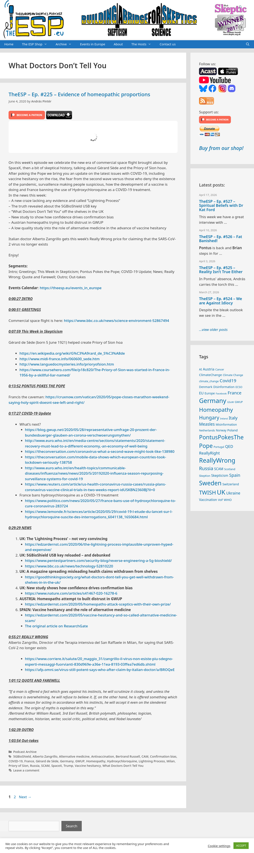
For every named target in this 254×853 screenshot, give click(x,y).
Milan (170, 761)
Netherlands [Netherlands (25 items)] (207, 430)
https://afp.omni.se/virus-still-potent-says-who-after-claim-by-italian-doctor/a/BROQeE (100, 669)
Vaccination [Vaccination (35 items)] (208, 499)
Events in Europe (92, 44)
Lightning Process (152, 761)
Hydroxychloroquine (122, 761)
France (29, 761)
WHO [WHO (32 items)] (228, 500)
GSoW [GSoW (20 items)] (230, 402)
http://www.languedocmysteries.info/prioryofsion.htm (66, 364)
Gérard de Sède (47, 761)
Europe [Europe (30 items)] (210, 393)
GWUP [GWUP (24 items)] (239, 402)
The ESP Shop (36, 44)
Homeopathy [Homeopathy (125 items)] (216, 409)
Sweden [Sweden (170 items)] (210, 483)
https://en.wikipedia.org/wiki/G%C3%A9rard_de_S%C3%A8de (72, 353)
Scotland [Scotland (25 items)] (229, 469)
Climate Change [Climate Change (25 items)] (233, 375)
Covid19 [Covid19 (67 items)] (228, 381)
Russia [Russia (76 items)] (206, 468)
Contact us (168, 44)
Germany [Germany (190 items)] (212, 400)
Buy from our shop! (221, 147)
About (118, 44)
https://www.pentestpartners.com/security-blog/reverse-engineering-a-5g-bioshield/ (98, 560)
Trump (68, 766)
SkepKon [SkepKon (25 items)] (204, 476)
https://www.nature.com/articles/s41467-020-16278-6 (71, 593)
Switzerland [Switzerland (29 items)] (231, 484)
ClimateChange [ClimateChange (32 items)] (210, 375)
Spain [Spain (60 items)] (234, 475)
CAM (145, 756)
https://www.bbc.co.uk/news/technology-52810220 (69, 566)
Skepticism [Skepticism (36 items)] (219, 475)
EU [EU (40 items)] (201, 393)
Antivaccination (102, 756)
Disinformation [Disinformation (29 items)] (224, 387)
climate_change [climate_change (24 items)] (209, 381)
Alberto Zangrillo (45, 756)
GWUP (80, 761)
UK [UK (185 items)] (221, 492)
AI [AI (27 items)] (200, 369)
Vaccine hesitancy (88, 766)
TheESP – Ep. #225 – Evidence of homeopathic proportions (79, 94)
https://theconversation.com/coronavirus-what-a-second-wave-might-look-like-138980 (100, 451)
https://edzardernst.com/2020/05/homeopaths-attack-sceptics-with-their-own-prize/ (98, 604)
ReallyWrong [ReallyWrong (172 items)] (217, 460)
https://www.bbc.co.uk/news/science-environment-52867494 (116, 320)
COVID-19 (16, 761)
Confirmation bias (163, 756)
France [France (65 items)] (234, 393)
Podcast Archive (25, 752)
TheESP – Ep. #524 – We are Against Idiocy (220, 300)
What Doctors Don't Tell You (122, 766)
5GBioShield (22, 756)
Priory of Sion (18, 766)
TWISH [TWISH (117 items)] (207, 492)
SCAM (45, 766)
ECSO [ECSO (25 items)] (238, 387)
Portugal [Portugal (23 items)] (219, 447)
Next (25, 796)
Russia (34, 766)
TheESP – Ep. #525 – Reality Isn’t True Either (220, 269)
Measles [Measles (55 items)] (207, 424)
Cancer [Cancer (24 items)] (219, 369)
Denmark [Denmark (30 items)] (205, 387)
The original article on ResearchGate (56, 625)
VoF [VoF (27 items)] (220, 500)
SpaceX (56, 766)
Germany (67, 761)
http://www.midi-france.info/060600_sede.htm (59, 358)
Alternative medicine (74, 756)
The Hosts (143, 44)
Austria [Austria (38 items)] (208, 369)
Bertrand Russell (128, 756)
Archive (66, 44)
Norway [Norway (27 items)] (221, 430)
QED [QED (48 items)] (229, 446)
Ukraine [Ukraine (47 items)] (233, 493)
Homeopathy (95, 761)
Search (71, 825)
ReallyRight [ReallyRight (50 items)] (209, 453)
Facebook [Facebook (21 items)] (221, 393)
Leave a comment (26, 770)
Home (8, 44)
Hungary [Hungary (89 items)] (209, 417)
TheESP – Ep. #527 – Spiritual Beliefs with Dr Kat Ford (221, 205)
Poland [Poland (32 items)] (232, 430)
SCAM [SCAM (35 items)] (218, 468)
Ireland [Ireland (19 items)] (224, 418)
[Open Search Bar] (247, 44)
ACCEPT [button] (241, 845)
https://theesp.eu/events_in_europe (71, 287)
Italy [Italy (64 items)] (233, 418)
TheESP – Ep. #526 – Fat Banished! (220, 238)
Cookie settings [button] (219, 846)
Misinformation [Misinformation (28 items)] (226, 424)
